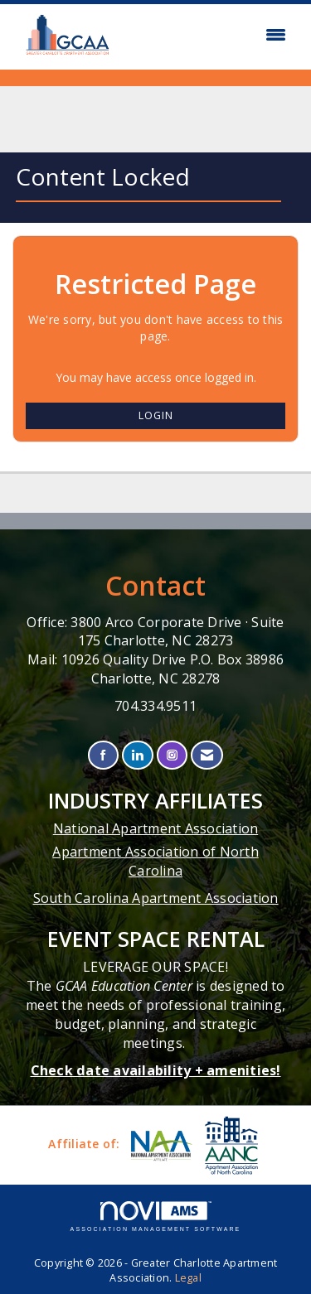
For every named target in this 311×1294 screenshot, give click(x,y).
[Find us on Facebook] (103, 755)
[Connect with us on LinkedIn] (137, 755)
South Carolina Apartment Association (156, 898)
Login (155, 415)
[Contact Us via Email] (207, 755)
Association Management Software (155, 1216)
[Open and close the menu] (209, 35)
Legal (188, 1278)
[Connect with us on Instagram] (172, 755)
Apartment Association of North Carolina (155, 861)
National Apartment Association (156, 828)
